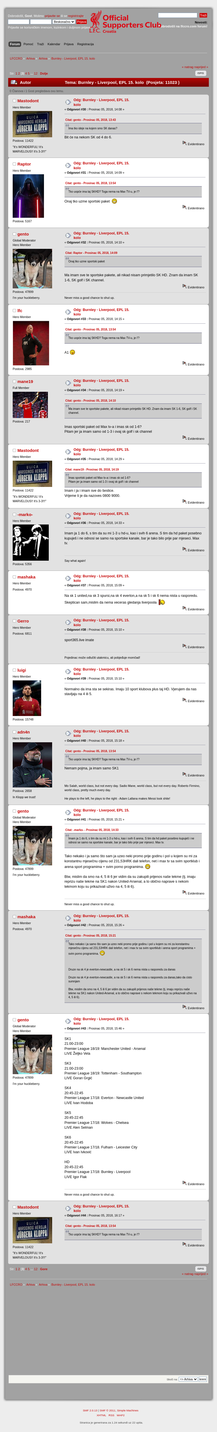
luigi (21, 670)
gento (23, 234)
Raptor (24, 164)
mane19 (25, 381)
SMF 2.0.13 (90, 1410)
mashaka (26, 576)
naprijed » (201, 67)
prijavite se (52, 16)
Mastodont (28, 100)
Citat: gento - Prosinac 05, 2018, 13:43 (90, 119)
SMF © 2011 (108, 1410)
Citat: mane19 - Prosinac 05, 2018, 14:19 (92, 469)
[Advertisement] (108, 1332)
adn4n (23, 732)
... (32, 73)
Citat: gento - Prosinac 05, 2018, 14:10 (90, 400)
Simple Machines (127, 1410)
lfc (19, 310)
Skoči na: (172, 1379)
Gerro (23, 621)
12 (35, 73)
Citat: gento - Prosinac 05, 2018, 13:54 (90, 183)
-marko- (25, 514)
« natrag (187, 67)
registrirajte (76, 16)
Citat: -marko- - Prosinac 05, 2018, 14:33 (92, 830)
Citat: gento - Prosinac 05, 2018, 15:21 (90, 935)
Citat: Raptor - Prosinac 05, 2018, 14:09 (91, 252)
